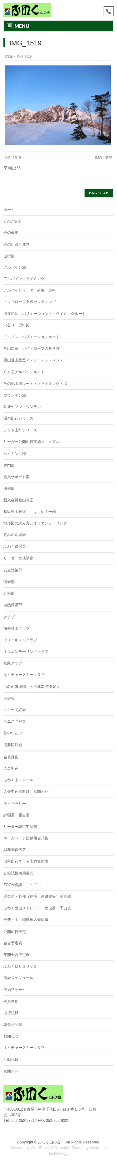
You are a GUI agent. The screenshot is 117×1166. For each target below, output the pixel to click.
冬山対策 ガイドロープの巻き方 (31, 348)
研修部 (9, 488)
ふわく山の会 (51, 1142)
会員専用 (10, 1001)
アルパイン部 (14, 267)
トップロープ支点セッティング (29, 302)
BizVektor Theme (69, 1148)
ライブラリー (14, 804)
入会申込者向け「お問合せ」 (27, 791)
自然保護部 (12, 605)
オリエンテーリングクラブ (25, 651)
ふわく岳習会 (14, 546)
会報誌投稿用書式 (18, 873)
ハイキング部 (14, 453)
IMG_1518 (12, 158)
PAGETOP (99, 193)
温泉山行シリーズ (18, 418)
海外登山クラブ (16, 628)
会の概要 (10, 232)
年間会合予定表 (16, 954)
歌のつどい (12, 733)
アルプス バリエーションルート (31, 337)
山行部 (9, 256)
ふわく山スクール (18, 780)
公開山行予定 (14, 932)
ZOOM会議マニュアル (22, 885)
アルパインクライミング (24, 278)
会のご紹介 (12, 221)
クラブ (9, 617)
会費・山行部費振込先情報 (25, 919)
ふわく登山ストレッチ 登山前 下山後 (37, 908)
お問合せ (10, 1071)
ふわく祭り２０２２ (20, 966)
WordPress (40, 1148)
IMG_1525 (103, 158)
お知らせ (10, 1036)
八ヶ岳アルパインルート (24, 372)
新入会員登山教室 (18, 500)
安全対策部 (12, 570)
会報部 (9, 593)
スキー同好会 (14, 710)
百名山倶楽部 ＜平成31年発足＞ (31, 686)
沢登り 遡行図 (16, 325)
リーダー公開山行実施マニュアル (31, 442)
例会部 (9, 582)
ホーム (9, 210)
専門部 (9, 465)
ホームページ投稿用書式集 (25, 838)
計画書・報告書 (16, 815)
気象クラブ (12, 663)
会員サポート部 (16, 477)
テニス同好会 (14, 721)
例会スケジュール (18, 978)
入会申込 (10, 768)
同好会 (9, 698)
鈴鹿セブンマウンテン (22, 407)
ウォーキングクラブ (20, 640)
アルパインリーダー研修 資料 (29, 290)
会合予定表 (12, 943)
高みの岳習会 (14, 535)
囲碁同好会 (12, 745)
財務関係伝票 (14, 850)
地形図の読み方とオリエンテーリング (35, 523)
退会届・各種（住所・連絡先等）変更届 (37, 896)
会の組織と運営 (16, 244)
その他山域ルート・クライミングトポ (35, 383)
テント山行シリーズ (20, 430)
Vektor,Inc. (99, 1148)
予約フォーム (14, 990)
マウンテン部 (14, 395)
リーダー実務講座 (18, 558)
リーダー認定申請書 (20, 826)
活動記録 (10, 1059)
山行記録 (10, 1013)
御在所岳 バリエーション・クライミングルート (44, 314)
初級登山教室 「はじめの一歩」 (31, 511)
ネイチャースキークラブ (24, 675)
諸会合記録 (12, 1024)
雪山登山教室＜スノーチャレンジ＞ (33, 360)
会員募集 (10, 757)
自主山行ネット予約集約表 (25, 861)
